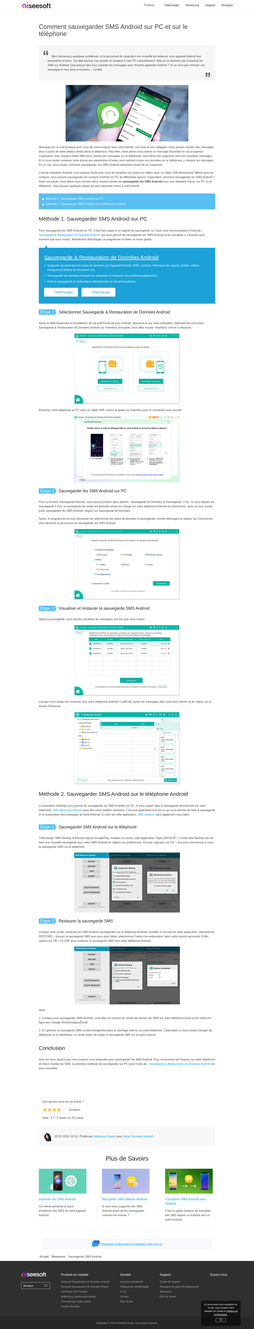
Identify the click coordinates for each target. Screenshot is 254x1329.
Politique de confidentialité (134, 1286)
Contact (124, 1296)
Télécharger (171, 5)
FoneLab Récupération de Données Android (85, 1281)
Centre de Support (170, 1281)
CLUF (123, 1291)
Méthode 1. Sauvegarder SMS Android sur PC (75, 198)
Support (210, 5)
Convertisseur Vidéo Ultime (76, 1301)
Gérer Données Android (138, 1136)
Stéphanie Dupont (104, 1136)
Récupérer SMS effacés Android (124, 1199)
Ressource (192, 5)
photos (185, 265)
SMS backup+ (146, 814)
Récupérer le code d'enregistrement (179, 1286)
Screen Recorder (70, 1306)
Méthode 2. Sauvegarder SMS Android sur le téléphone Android (85, 203)
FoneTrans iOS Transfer (74, 1291)
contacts (146, 265)
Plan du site (126, 1301)
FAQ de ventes (168, 1296)
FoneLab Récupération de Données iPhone (84, 1286)
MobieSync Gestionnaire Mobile (78, 1296)
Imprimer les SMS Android (57, 1199)
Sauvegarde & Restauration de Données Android (69, 234)
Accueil (44, 1256)
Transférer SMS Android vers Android (185, 1201)
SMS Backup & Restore (67, 810)
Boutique (227, 5)
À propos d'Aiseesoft (131, 1281)
